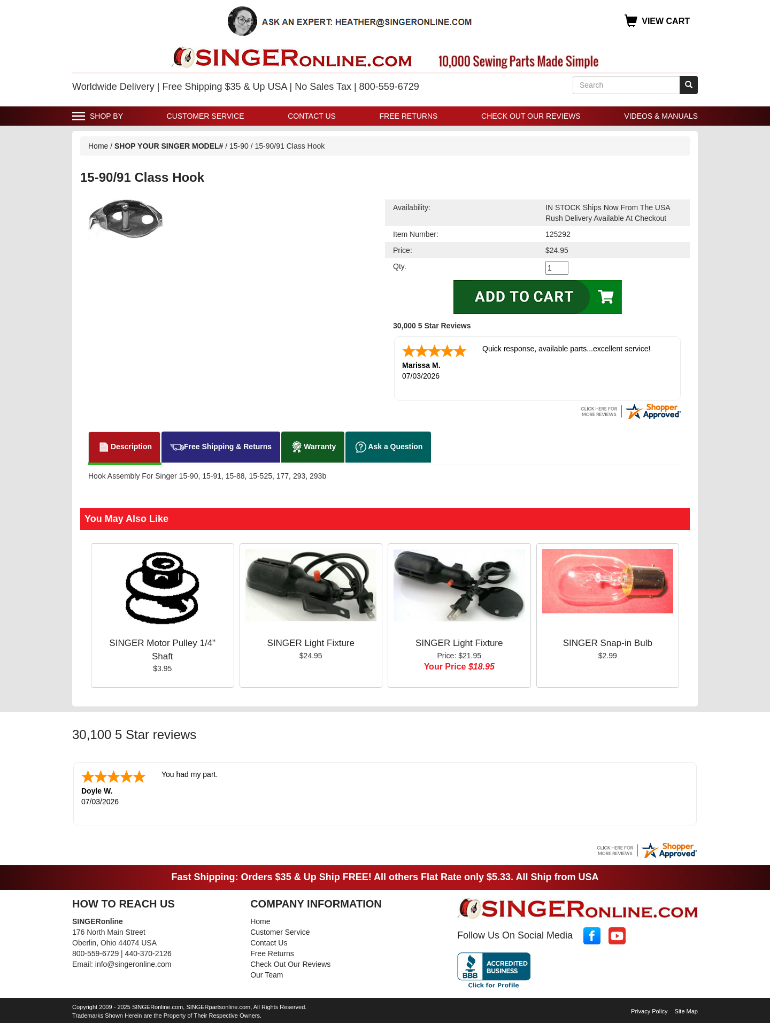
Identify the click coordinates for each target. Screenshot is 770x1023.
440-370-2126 (148, 951)
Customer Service (205, 116)
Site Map (686, 1009)
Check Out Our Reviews (531, 116)
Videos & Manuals (661, 116)
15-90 (240, 146)
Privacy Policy (649, 1009)
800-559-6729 (95, 951)
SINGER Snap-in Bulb (607, 642)
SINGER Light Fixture (311, 642)
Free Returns (409, 116)
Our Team (266, 972)
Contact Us (312, 116)
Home (98, 146)
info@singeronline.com (133, 962)
